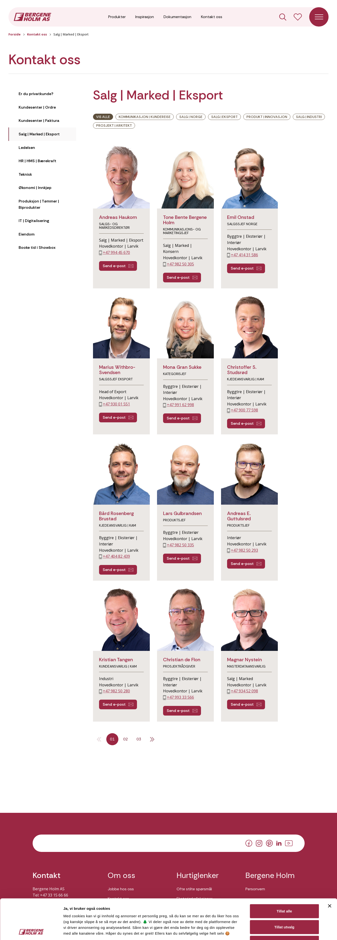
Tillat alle (284, 871)
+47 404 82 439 (116, 556)
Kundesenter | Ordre (37, 107)
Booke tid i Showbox (37, 247)
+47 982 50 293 (244, 550)
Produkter (117, 16)
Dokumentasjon (177, 16)
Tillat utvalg (284, 887)
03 (138, 739)
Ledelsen (27, 147)
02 (125, 739)
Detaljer (257, 930)
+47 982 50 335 (180, 545)
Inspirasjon (144, 16)
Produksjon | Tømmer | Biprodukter (39, 204)
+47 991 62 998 (180, 404)
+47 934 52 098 (244, 691)
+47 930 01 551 (116, 404)
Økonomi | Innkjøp (35, 187)
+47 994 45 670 (116, 252)
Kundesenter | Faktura (39, 120)
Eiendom (27, 234)
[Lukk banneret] (329, 865)
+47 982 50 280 (116, 691)
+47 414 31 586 (244, 255)
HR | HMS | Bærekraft (37, 160)
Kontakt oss (211, 16)
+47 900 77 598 (244, 410)
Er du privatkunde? (36, 93)
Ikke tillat (284, 902)
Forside (14, 34)
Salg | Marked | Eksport (39, 134)
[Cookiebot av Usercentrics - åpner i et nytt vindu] (31, 930)
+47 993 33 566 (180, 697)
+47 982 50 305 (180, 264)
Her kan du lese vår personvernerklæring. (96, 905)
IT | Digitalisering (34, 220)
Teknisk (25, 174)
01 (112, 739)
